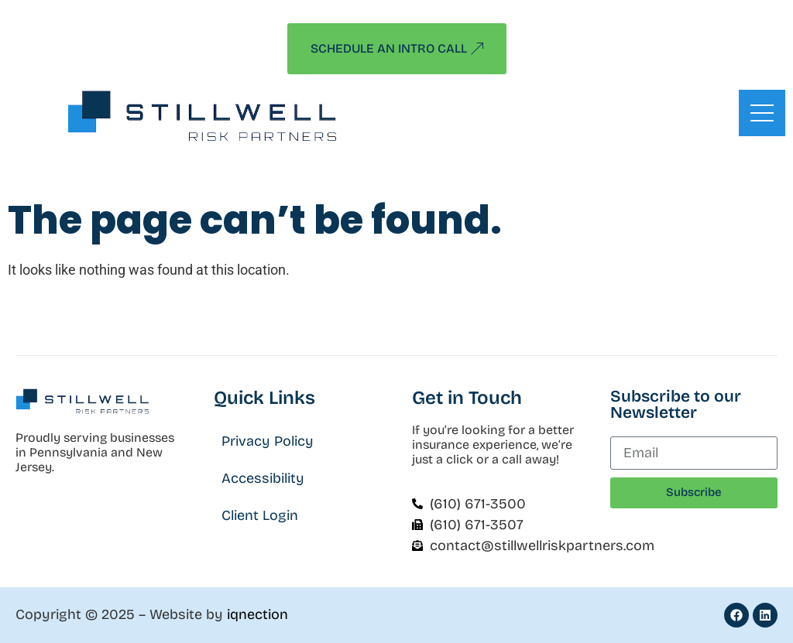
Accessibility (262, 478)
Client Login (259, 515)
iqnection (257, 614)
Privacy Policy (267, 441)
